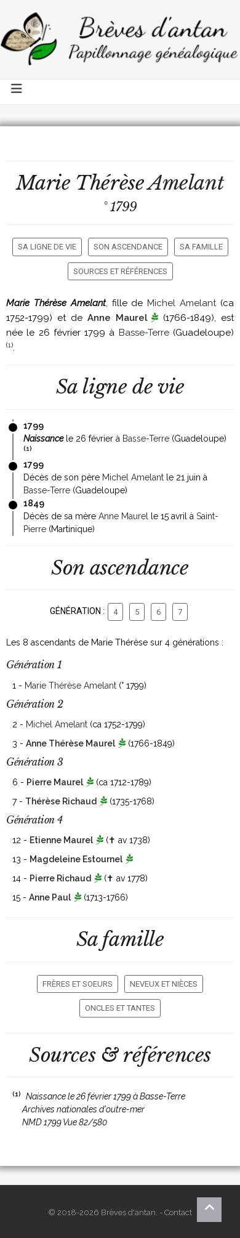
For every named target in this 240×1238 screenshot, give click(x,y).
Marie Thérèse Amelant (70, 685)
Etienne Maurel (61, 840)
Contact (178, 1212)
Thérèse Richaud (61, 801)
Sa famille (201, 246)
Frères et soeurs (77, 984)
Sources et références (120, 271)
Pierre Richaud (60, 878)
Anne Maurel (117, 317)
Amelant (186, 183)
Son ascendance (128, 246)
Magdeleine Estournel (76, 859)
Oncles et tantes (120, 1008)
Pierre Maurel (54, 782)
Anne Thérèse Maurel (70, 743)
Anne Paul (50, 897)
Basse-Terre (144, 332)
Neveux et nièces (164, 984)
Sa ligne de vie (47, 246)
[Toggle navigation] (17, 91)
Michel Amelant (181, 303)
